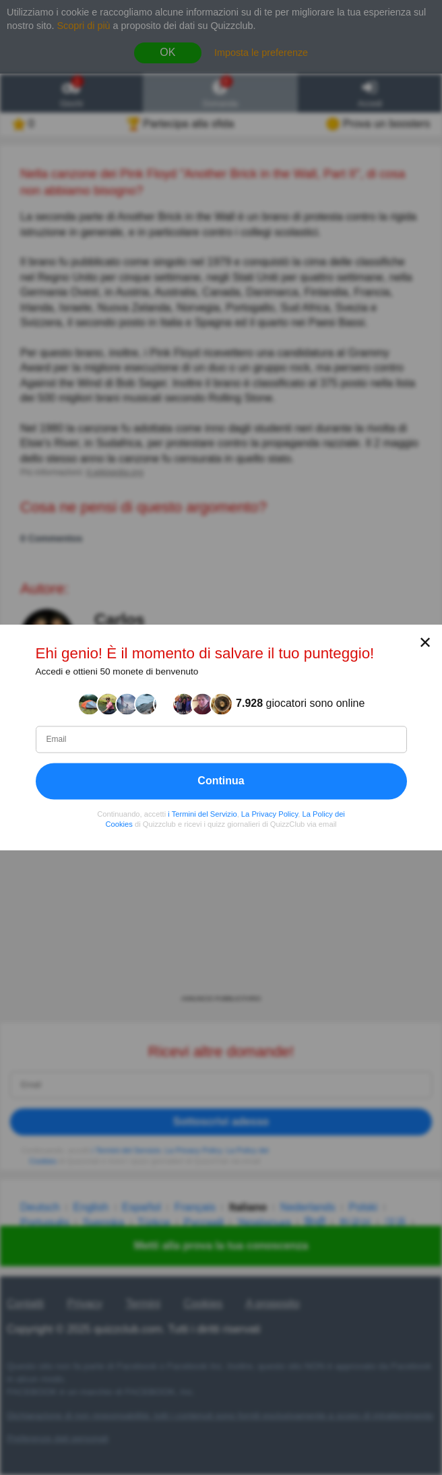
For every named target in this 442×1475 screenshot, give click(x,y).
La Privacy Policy (269, 814)
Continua (220, 780)
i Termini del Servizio (202, 814)
